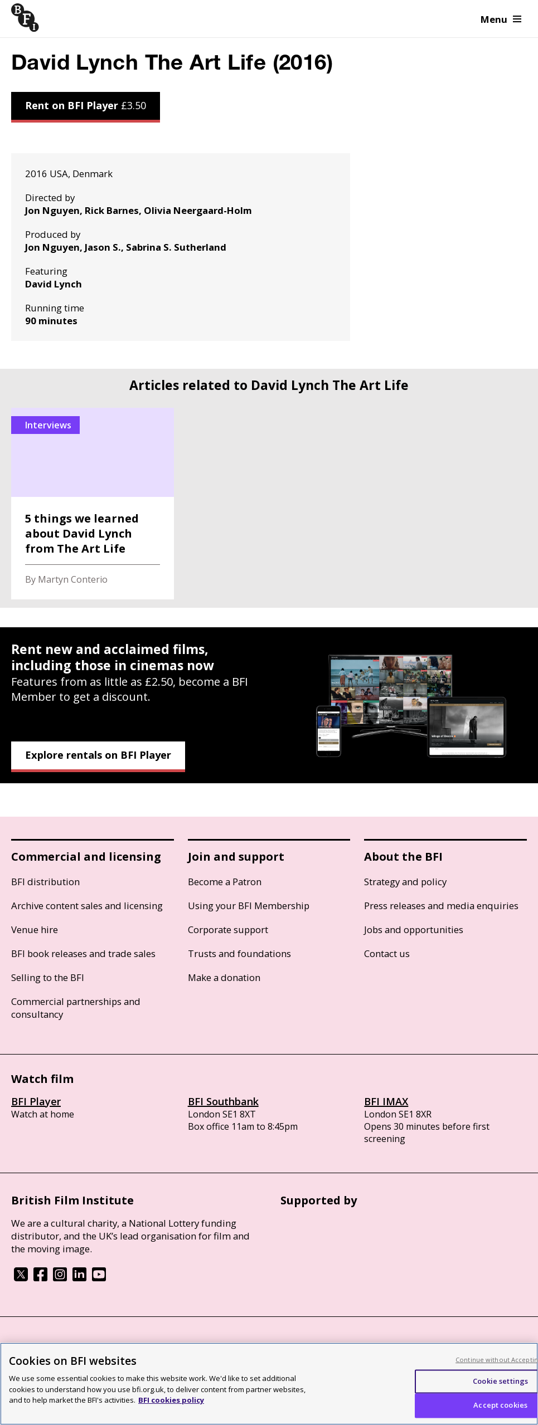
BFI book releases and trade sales (83, 953)
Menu (501, 19)
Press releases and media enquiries (441, 905)
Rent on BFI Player (85, 105)
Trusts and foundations (239, 953)
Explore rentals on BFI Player (98, 755)
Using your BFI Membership (248, 905)
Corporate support (228, 929)
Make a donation (224, 977)
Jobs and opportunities (413, 929)
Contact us (387, 953)
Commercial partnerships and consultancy (75, 1008)
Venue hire (34, 929)
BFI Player (36, 1101)
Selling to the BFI (47, 977)
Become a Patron (224, 881)
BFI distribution (45, 881)
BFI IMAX (386, 1101)
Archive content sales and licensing (87, 905)
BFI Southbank (223, 1101)
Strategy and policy (405, 881)
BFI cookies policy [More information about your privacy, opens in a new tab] (171, 1400)
